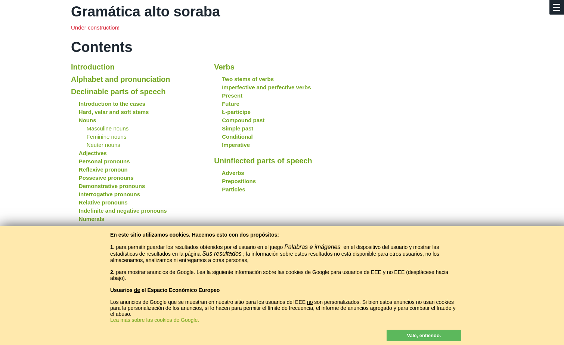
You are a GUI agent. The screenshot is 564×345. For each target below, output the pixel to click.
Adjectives (93, 153)
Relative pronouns (103, 202)
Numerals (91, 219)
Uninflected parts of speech (263, 161)
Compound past (243, 120)
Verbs (224, 67)
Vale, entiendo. (424, 335)
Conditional (237, 136)
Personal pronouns (104, 161)
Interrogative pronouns (109, 194)
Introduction (93, 67)
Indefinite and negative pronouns (123, 210)
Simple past (237, 128)
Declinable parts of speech (118, 91)
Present (232, 95)
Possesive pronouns (106, 178)
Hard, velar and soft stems (114, 112)
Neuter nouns (103, 145)
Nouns (87, 120)
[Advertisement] (425, 106)
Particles (233, 189)
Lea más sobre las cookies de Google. (154, 320)
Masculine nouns (108, 128)
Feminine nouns (107, 136)
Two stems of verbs (248, 79)
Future (230, 104)
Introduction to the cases (112, 104)
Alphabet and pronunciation (120, 79)
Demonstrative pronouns (112, 186)
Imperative (236, 145)
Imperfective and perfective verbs (266, 87)
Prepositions (239, 181)
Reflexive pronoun (103, 169)
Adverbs (233, 173)
